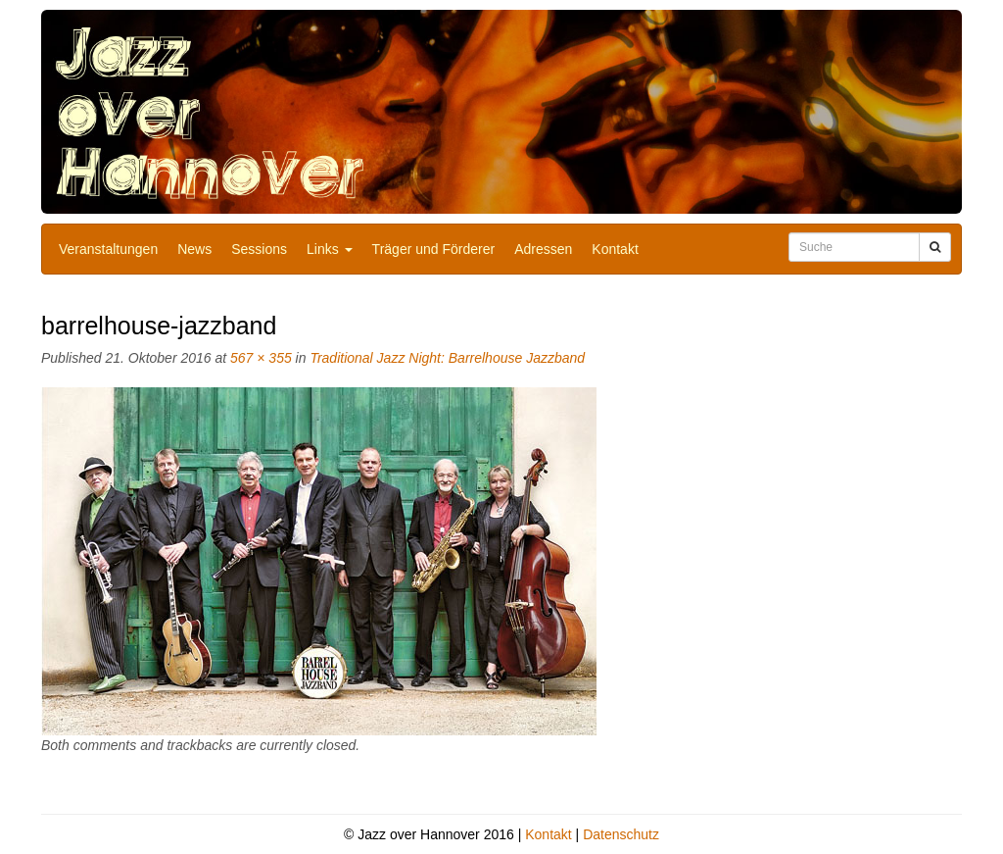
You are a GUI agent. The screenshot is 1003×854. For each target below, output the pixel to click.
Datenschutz (621, 834)
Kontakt (615, 249)
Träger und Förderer (434, 249)
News (194, 249)
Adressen (543, 249)
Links (330, 249)
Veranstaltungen (108, 249)
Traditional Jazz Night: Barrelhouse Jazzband (447, 358)
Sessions (259, 249)
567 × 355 (261, 358)
